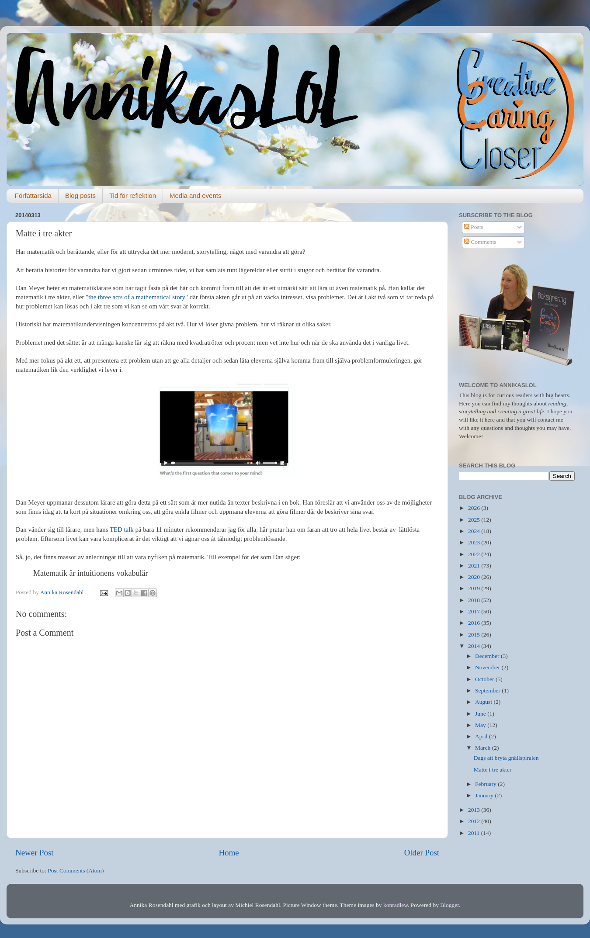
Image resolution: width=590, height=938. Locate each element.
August (484, 702)
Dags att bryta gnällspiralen (506, 758)
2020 (474, 577)
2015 (474, 634)
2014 (474, 646)
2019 (474, 588)
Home (229, 852)
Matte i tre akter (493, 769)
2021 (474, 565)
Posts (473, 227)
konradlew (395, 905)
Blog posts (80, 195)
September (488, 690)
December (488, 656)
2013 (474, 809)
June (481, 713)
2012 (474, 821)
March (483, 747)
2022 (474, 554)
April (482, 736)
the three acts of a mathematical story (136, 297)
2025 (474, 519)
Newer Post (34, 852)
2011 (474, 833)
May (481, 725)
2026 (474, 508)
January (485, 795)
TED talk (120, 529)
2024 (474, 531)
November (488, 667)
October (485, 679)
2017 (474, 611)
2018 (474, 600)
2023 (474, 542)
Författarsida (33, 195)
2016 (474, 623)
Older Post (421, 852)
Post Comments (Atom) (76, 870)
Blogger (449, 905)
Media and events (195, 195)
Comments (480, 242)
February (486, 784)
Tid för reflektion (132, 195)
